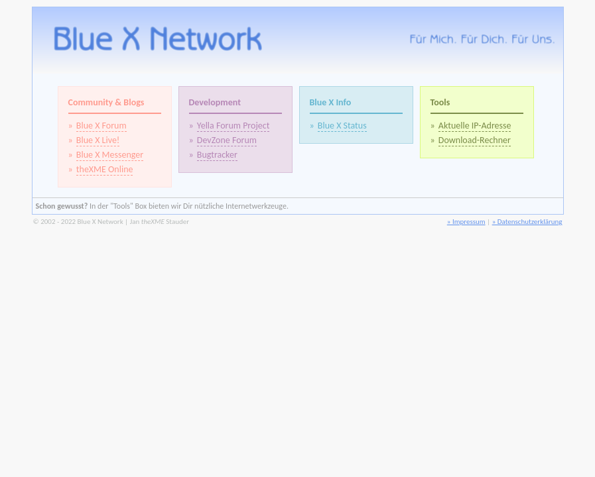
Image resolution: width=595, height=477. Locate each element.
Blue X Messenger (109, 154)
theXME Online (104, 169)
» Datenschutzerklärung (527, 221)
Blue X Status (342, 125)
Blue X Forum (101, 125)
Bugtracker (217, 154)
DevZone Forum (227, 140)
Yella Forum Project (233, 125)
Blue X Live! (98, 140)
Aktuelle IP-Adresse (474, 125)
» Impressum (466, 221)
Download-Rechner (474, 140)
